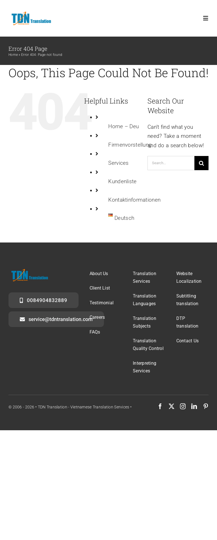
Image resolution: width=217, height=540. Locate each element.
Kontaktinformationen (134, 200)
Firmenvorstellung (130, 145)
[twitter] (171, 406)
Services (118, 163)
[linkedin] (194, 406)
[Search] (201, 163)
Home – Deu (123, 126)
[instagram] (183, 406)
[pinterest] (206, 406)
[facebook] (160, 406)
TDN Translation (52, 407)
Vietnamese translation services (99, 407)
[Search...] (170, 163)
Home (13, 55)
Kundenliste (122, 181)
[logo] (30, 13)
